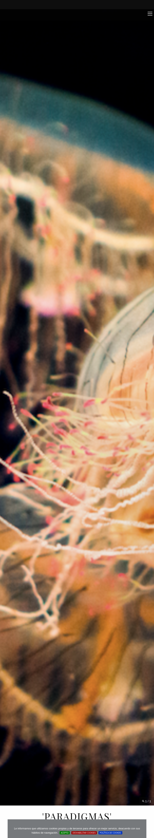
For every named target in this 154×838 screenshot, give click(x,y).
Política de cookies (110, 832)
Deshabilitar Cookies (84, 832)
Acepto (64, 832)
